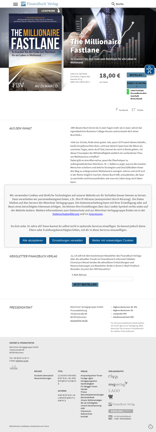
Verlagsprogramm (89, 381)
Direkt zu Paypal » (136, 85)
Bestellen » (137, 74)
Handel (84, 389)
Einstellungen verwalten (67, 240)
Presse (84, 392)
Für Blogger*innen (89, 386)
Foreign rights (87, 378)
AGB (83, 408)
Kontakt (84, 416)
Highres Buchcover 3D (123, 310)
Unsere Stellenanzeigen (91, 400)
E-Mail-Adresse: (79, 274)
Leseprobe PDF (120, 313)
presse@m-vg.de (79, 320)
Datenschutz (86, 413)
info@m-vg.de (22, 360)
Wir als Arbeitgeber (89, 402)
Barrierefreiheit (87, 397)
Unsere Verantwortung (91, 405)
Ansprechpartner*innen (91, 375)
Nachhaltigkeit (87, 383)
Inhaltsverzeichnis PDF (123, 317)
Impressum (86, 411)
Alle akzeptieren (33, 240)
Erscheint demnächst (43, 375)
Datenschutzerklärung (66, 214)
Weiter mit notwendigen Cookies (112, 240)
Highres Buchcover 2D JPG (125, 307)
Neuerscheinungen (42, 378)
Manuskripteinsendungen (92, 394)
